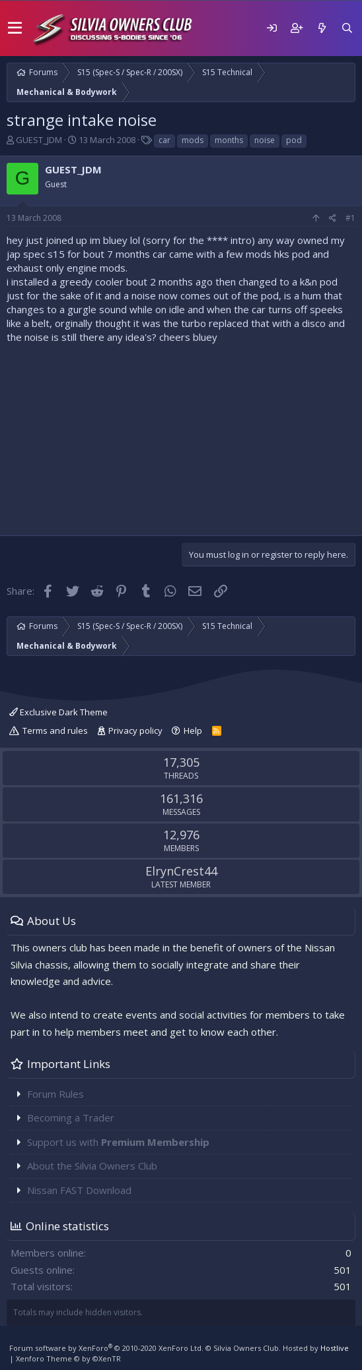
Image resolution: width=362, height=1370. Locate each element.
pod (294, 140)
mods (192, 140)
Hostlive (334, 1348)
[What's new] (321, 28)
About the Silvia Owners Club (92, 1165)
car (164, 140)
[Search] (346, 28)
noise (264, 140)
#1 (350, 217)
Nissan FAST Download (79, 1190)
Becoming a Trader (70, 1117)
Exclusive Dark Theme (58, 712)
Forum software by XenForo (106, 1348)
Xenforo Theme (68, 1358)
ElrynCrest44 (181, 871)
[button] (15, 28)
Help (193, 730)
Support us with (118, 1141)
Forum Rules (55, 1093)
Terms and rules (55, 730)
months (229, 140)
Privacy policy (135, 730)
